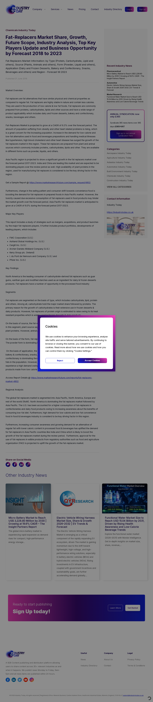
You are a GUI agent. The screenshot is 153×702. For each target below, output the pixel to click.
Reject (60, 360)
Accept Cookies (92, 360)
